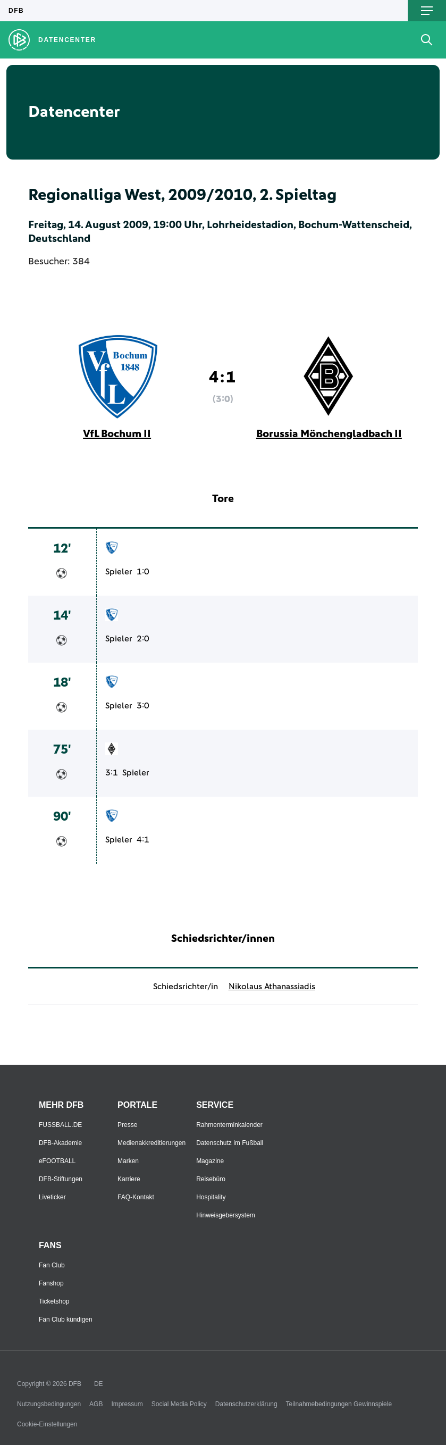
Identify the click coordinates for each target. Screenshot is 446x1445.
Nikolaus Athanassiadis (272, 986)
